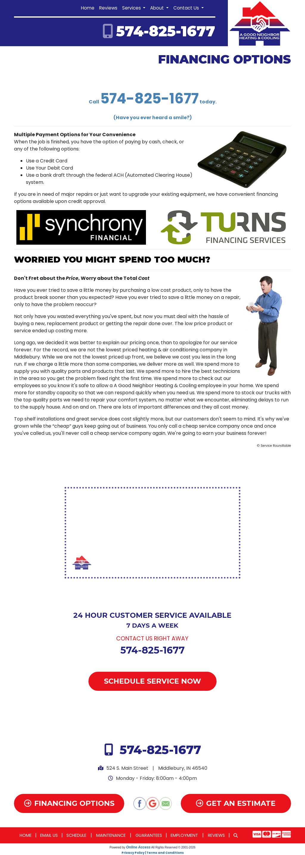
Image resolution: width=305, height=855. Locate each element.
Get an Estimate (236, 803)
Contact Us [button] (186, 8)
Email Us (49, 835)
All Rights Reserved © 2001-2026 (173, 847)
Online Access (138, 847)
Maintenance (111, 835)
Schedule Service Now (152, 681)
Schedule (76, 835)
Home (87, 8)
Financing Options (69, 803)
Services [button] (132, 8)
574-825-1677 (165, 31)
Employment (184, 835)
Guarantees (149, 835)
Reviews (108, 8)
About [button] (157, 8)
